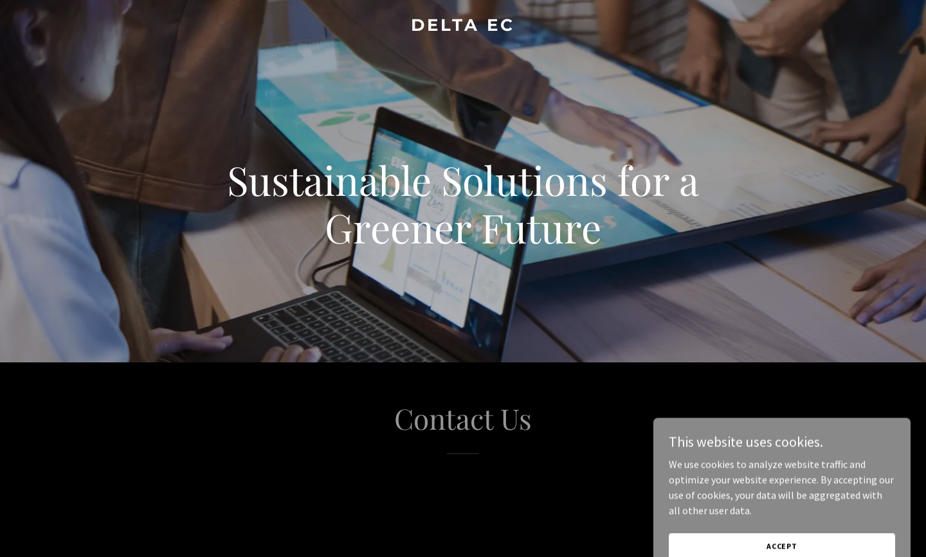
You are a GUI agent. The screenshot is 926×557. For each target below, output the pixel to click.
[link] (463, 27)
